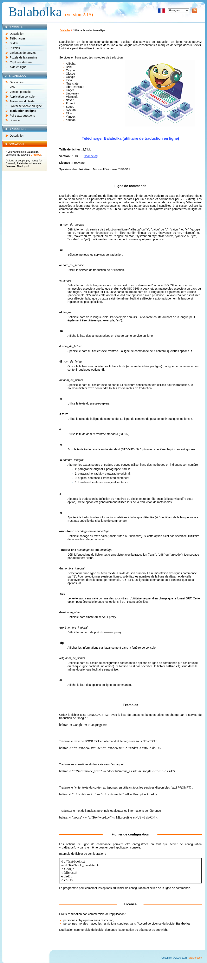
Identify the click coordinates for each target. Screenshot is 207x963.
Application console (22, 96)
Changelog (91, 156)
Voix (12, 87)
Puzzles (15, 48)
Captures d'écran (21, 62)
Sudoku (14, 43)
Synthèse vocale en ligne (26, 106)
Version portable (20, 91)
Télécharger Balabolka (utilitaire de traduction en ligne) (130, 138)
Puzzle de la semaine (23, 57)
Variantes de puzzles (23, 52)
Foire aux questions (22, 115)
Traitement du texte (22, 101)
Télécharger (17, 38)
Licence (15, 120)
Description (17, 33)
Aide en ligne (18, 67)
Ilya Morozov (195, 957)
